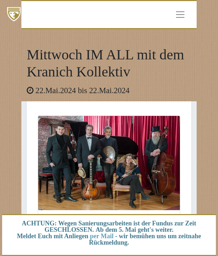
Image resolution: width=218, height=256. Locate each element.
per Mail (102, 236)
